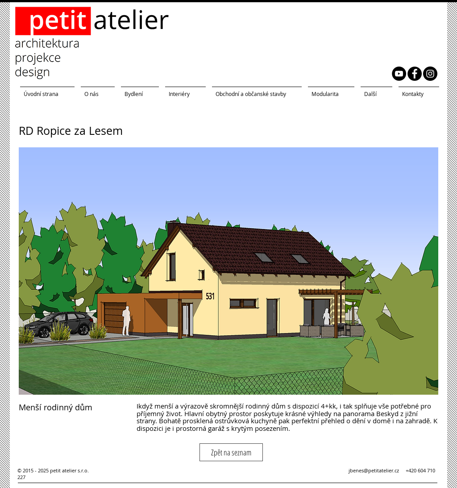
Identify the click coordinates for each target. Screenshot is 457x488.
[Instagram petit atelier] (430, 74)
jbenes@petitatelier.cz (377, 470)
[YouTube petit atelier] (399, 74)
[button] (228, 271)
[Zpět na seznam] (231, 452)
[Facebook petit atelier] (414, 74)
